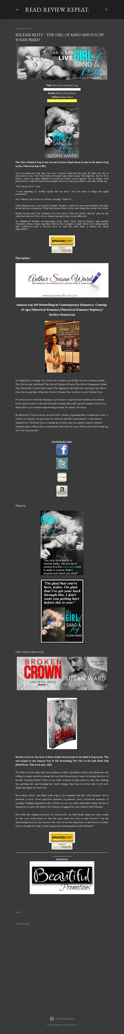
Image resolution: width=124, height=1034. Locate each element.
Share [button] (18, 912)
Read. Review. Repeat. (57, 9)
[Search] (106, 9)
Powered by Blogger (62, 1019)
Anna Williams (71, 1025)
